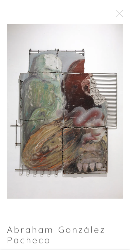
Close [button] (124, 15)
